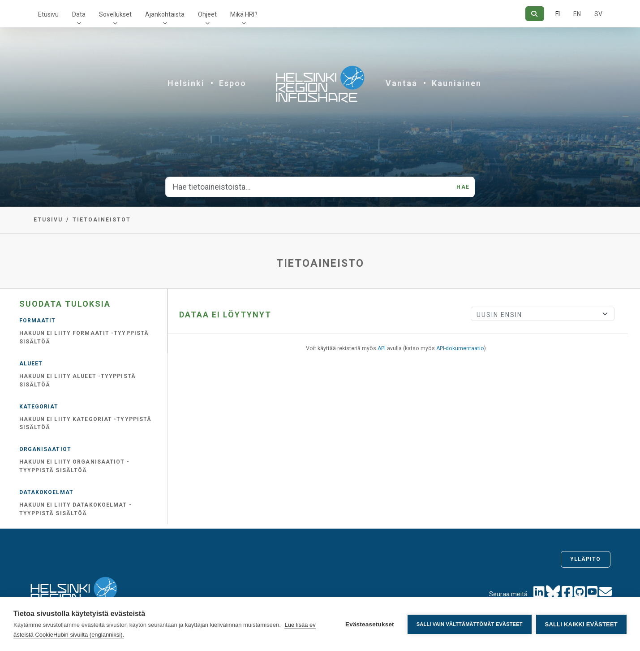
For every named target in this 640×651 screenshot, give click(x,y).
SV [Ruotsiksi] (598, 13)
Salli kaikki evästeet (581, 624)
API (382, 348)
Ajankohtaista (165, 14)
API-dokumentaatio (460, 348)
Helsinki (186, 83)
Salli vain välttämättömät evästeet (470, 624)
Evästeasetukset (369, 624)
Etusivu (48, 14)
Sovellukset (115, 14)
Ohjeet (207, 14)
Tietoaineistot (102, 220)
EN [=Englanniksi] (577, 13)
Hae (462, 187)
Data (79, 14)
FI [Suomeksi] (557, 13)
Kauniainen (456, 83)
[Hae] (534, 13)
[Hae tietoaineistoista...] (308, 187)
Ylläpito (585, 559)
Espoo (232, 83)
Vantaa (401, 83)
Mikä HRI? (244, 14)
